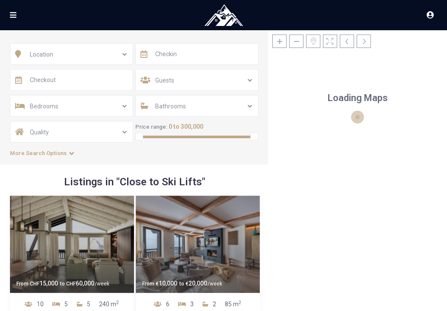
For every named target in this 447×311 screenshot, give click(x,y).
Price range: (151, 127)
